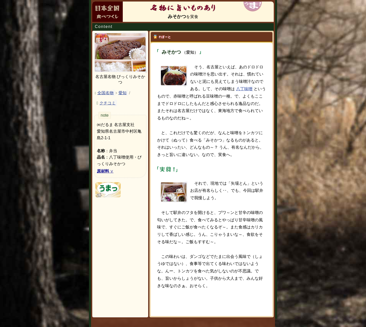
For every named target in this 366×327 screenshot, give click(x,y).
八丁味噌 (244, 89)
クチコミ (107, 103)
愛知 (122, 93)
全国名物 (105, 93)
